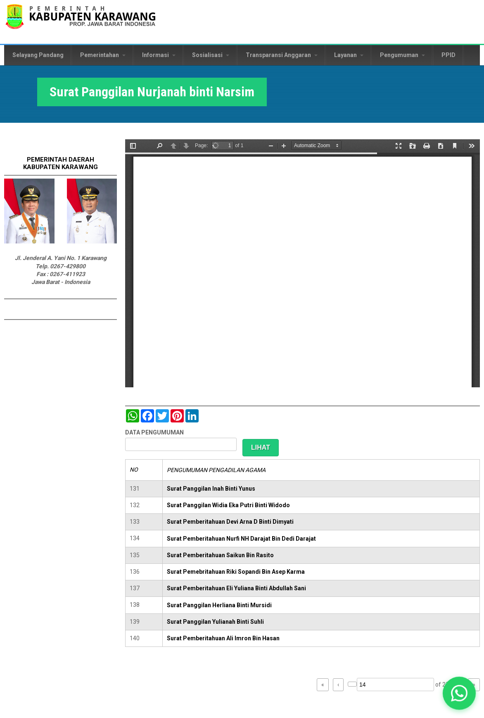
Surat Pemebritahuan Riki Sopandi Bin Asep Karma (236, 571)
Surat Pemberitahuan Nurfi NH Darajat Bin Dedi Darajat (241, 538)
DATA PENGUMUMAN (154, 432)
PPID (448, 55)
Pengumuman (402, 55)
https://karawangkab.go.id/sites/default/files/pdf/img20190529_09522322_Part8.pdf (302, 263)
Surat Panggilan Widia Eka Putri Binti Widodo (228, 505)
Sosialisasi (210, 55)
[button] (459, 693)
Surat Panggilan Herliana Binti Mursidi (219, 605)
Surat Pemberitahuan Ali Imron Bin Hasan (223, 638)
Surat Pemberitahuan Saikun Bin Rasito (220, 555)
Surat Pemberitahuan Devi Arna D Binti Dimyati (230, 521)
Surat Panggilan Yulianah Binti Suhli (215, 621)
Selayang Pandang (38, 55)
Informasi (159, 55)
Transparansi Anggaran (282, 55)
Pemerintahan (103, 55)
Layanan (348, 55)
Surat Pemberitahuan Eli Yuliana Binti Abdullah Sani (236, 588)
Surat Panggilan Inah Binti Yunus (211, 488)
